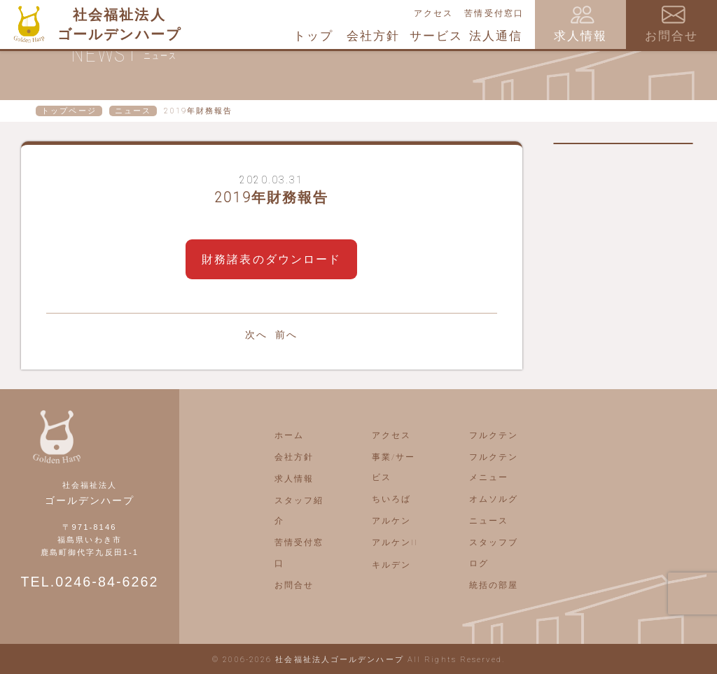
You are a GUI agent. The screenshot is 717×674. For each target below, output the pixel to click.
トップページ (69, 110)
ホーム (289, 435)
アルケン (391, 521)
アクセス (433, 13)
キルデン (391, 565)
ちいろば (391, 499)
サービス (436, 36)
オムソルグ (494, 499)
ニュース (133, 110)
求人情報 (294, 479)
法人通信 (495, 36)
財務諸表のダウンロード (271, 259)
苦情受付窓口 (494, 13)
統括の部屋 (494, 585)
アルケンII (395, 542)
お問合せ (294, 585)
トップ (313, 36)
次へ (256, 334)
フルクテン (494, 435)
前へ (286, 334)
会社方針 (373, 36)
